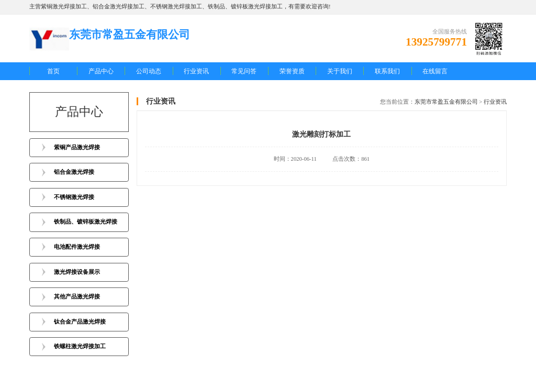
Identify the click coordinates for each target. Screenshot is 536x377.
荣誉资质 (292, 71)
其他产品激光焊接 (77, 297)
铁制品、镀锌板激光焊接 (85, 222)
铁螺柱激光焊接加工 (80, 346)
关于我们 (339, 71)
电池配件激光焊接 (77, 247)
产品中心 (101, 71)
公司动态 (148, 71)
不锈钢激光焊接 (74, 197)
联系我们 (387, 71)
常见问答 (243, 71)
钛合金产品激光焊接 (80, 322)
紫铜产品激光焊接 (77, 147)
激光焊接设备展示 (77, 272)
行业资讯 (196, 71)
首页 (53, 71)
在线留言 (435, 71)
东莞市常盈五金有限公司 (446, 102)
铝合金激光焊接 (74, 172)
